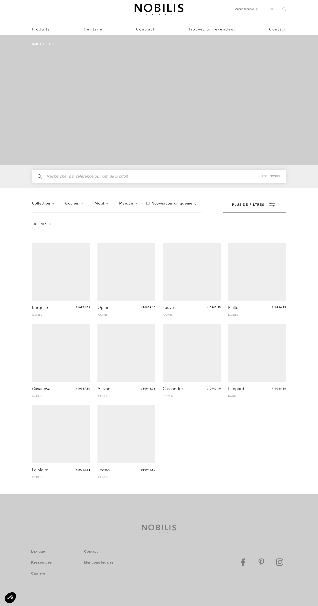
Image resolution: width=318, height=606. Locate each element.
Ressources (41, 562)
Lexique (38, 551)
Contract (145, 29)
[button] (10, 598)
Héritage (93, 29)
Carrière (38, 573)
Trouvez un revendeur (212, 29)
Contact (277, 29)
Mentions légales (99, 562)
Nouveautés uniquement (173, 203)
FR (271, 9)
